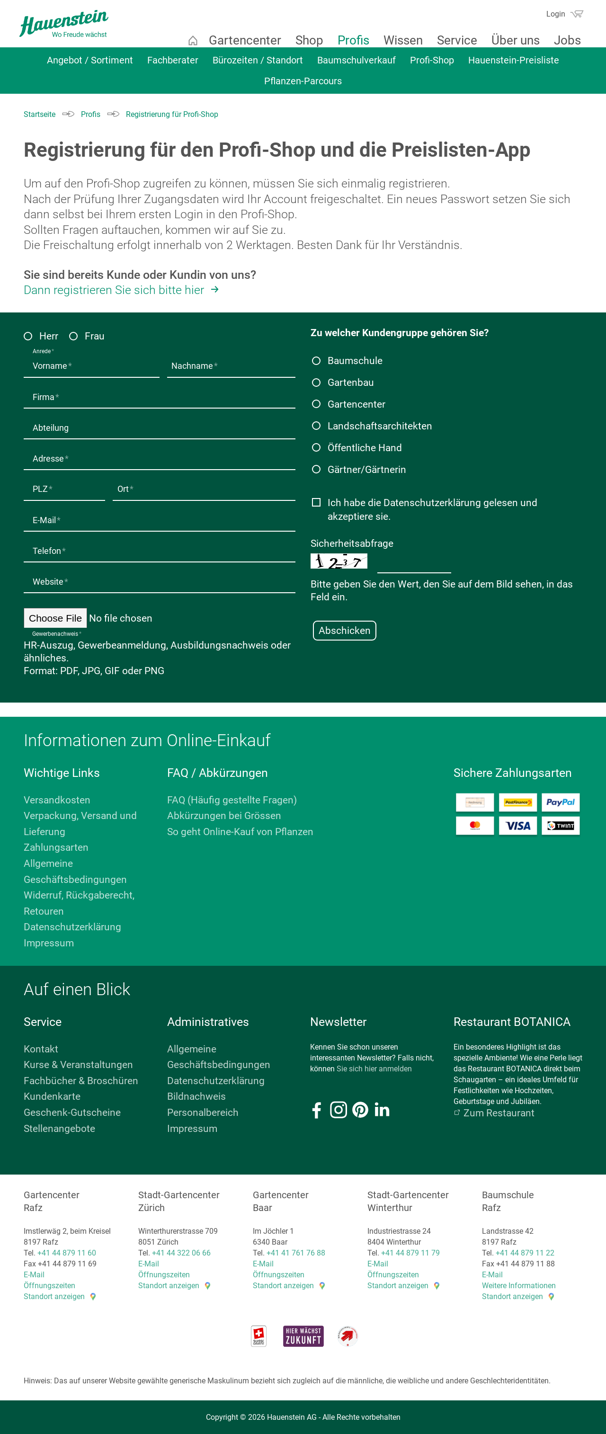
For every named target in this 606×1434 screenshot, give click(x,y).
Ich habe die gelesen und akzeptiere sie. (432, 509)
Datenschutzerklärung (432, 502)
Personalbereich (203, 1111)
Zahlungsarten (56, 846)
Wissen (397, 40)
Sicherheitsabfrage (352, 543)
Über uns (510, 40)
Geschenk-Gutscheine (72, 1111)
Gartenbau (351, 382)
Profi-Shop (432, 65)
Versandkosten (57, 798)
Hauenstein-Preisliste (513, 65)
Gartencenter (239, 40)
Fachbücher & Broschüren (81, 1079)
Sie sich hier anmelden (374, 1067)
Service (451, 40)
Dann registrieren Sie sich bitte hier (114, 290)
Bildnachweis (196, 1095)
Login (550, 13)
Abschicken (345, 630)
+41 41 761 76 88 (296, 1251)
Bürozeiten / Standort (258, 65)
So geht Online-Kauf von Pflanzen (240, 830)
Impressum (49, 941)
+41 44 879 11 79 (410, 1251)
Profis (348, 40)
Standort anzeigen (54, 1295)
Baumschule (355, 360)
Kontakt (41, 1047)
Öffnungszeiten (49, 1284)
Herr (48, 336)
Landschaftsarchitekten (380, 426)
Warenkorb (571, 14)
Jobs (561, 40)
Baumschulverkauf (356, 65)
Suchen (531, 17)
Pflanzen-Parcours (303, 85)
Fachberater (172, 65)
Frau (95, 336)
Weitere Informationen (519, 1284)
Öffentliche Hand (365, 448)
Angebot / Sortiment (90, 65)
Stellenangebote (59, 1127)
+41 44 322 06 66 (181, 1251)
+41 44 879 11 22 (525, 1251)
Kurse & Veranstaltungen (78, 1063)
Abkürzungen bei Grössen (224, 814)
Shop (304, 40)
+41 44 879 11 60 (66, 1251)
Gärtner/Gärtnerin (367, 469)
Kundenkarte (52, 1095)
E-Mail (34, 1273)
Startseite (187, 40)
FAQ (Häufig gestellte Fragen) (232, 798)
